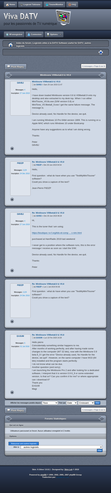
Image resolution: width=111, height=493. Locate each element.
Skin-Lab (68, 469)
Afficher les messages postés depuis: (34, 403)
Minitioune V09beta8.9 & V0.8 (55, 75)
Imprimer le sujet (100, 52)
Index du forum (23, 43)
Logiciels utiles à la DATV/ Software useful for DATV (58, 43)
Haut (12, 148)
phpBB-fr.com (62, 477)
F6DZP (39, 165)
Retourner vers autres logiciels (24, 444)
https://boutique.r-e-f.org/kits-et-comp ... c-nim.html (57, 233)
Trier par (68, 403)
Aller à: (16, 447)
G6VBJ (39, 85)
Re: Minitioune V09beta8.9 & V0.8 (48, 162)
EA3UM (39, 338)
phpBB (43, 475)
